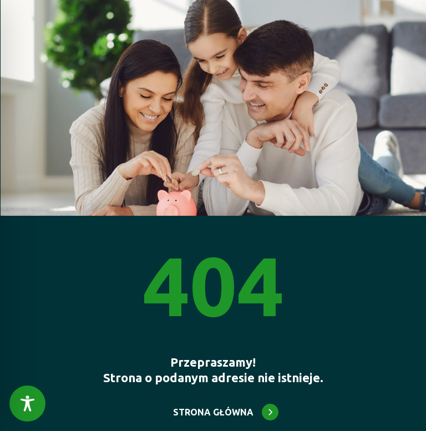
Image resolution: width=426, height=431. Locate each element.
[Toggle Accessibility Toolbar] (27, 403)
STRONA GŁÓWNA (213, 412)
